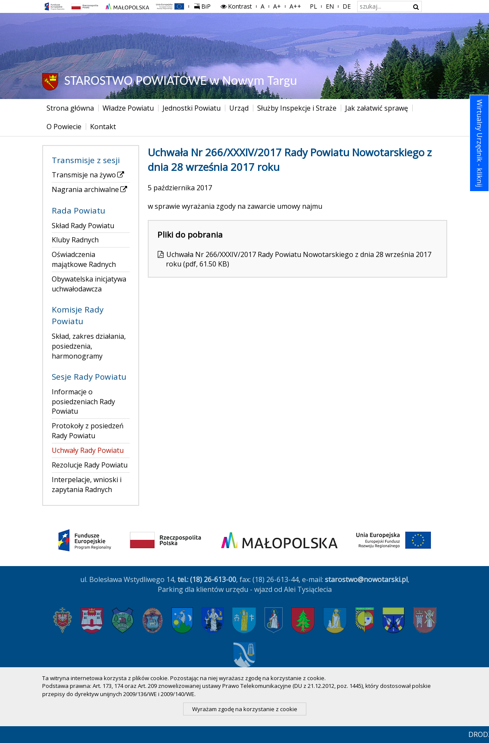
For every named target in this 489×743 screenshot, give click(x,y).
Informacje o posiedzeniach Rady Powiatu (83, 401)
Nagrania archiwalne (90, 189)
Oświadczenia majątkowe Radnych (84, 259)
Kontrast (235, 6)
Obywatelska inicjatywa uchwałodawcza (89, 284)
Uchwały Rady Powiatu (88, 450)
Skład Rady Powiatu (83, 225)
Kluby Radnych (75, 240)
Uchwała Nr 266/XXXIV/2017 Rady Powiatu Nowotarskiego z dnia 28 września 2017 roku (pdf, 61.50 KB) (298, 259)
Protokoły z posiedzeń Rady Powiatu (88, 430)
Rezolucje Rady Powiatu (90, 465)
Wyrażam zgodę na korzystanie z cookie (244, 709)
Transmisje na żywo (88, 175)
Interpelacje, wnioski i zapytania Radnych (86, 484)
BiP (204, 5)
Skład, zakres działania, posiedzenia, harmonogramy (89, 346)
